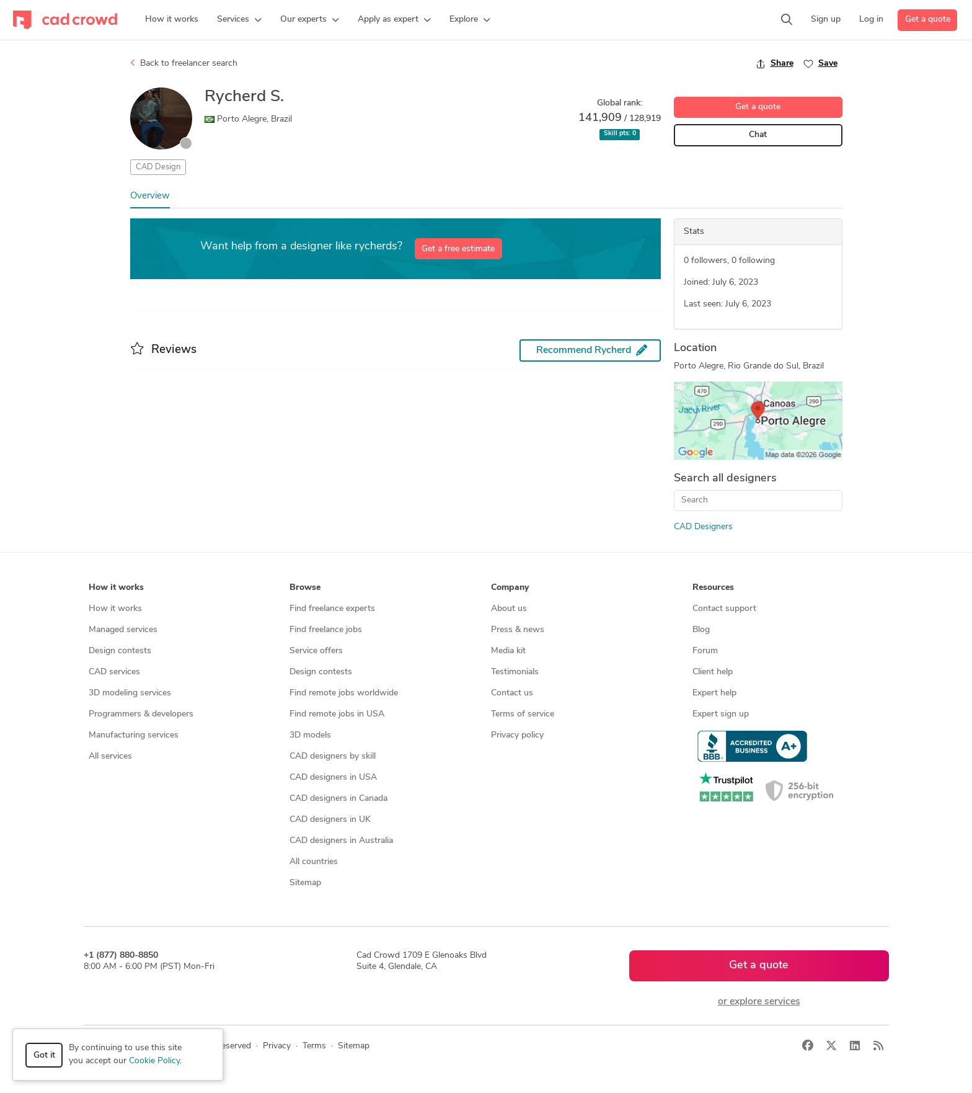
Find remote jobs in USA (336, 714)
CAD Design (158, 167)
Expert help (714, 693)
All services (110, 756)
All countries (313, 862)
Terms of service (522, 714)
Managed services (123, 630)
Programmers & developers (141, 714)
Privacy (277, 1046)
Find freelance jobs (325, 630)
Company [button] (510, 587)
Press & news (517, 630)
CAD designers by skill (332, 756)
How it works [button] (116, 587)
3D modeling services (130, 693)
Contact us (512, 693)
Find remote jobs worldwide (343, 693)
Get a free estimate (458, 249)
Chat (758, 135)
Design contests (120, 651)
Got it (44, 1055)
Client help (712, 672)
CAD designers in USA (333, 777)
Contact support (724, 608)
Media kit (508, 651)
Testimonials (515, 672)
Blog (701, 630)
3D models (310, 735)
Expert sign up (720, 714)
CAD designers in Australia (341, 840)
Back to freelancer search (183, 63)
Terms (314, 1046)
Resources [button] (713, 587)
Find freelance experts (332, 608)
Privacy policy (517, 735)
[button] (239, 20)
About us (509, 608)
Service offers (316, 651)
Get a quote (927, 19)
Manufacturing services (134, 735)
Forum (705, 651)
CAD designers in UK (330, 819)
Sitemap (305, 883)
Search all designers (725, 478)
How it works (115, 608)
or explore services (759, 1002)
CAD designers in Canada (338, 798)
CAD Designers (703, 527)
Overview (150, 196)
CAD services (114, 672)
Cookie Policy (154, 1061)
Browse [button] (304, 587)
